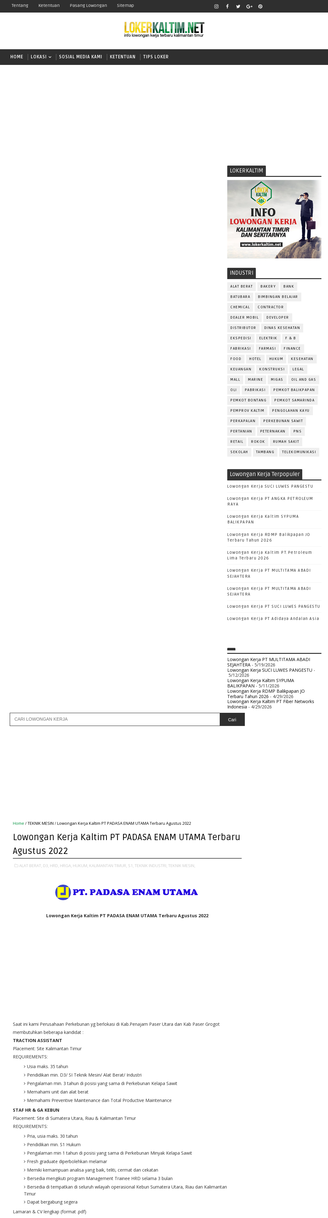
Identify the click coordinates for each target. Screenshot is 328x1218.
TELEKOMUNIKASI (299, 453)
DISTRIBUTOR (243, 329)
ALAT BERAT (241, 287)
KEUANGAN (240, 370)
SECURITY (239, 1098)
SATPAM (258, 1087)
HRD (285, 994)
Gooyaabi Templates (118, 1208)
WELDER (260, 1129)
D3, (46, 316)
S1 (236, 865)
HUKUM (276, 360)
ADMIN (236, 942)
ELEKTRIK (268, 339)
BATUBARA (240, 298)
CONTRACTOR (271, 308)
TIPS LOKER (156, 57)
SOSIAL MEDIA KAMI (80, 57)
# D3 (63, 689)
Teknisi (299, 1118)
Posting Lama (203, 764)
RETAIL (236, 443)
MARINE (255, 381)
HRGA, (66, 316)
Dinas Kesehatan (282, 329)
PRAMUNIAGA (302, 1036)
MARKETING (241, 1015)
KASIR (267, 1005)
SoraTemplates (46, 1208)
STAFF (236, 1108)
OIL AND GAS (303, 381)
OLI (233, 391)
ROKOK (258, 443)
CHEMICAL (240, 308)
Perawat (239, 1067)
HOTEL (255, 360)
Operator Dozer (248, 1036)
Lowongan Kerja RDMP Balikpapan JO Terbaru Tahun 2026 (266, 695)
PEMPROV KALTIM (247, 412)
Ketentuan (49, 5)
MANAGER (290, 1005)
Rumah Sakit (286, 443)
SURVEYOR (260, 1108)
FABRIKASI (240, 349)
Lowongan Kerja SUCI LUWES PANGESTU (270, 487)
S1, (131, 316)
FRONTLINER (242, 994)
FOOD (235, 360)
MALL (235, 381)
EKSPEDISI (240, 339)
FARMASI (267, 349)
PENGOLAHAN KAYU (291, 412)
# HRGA (99, 689)
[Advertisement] (164, 113)
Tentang (20, 5)
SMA (238, 876)
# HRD (80, 689)
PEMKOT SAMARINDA (294, 401)
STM (238, 909)
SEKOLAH (239, 453)
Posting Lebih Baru (33, 764)
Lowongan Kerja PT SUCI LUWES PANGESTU (273, 608)
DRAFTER (269, 974)
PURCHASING (285, 1056)
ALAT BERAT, (30, 316)
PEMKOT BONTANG (248, 401)
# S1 (188, 689)
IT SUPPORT (242, 1005)
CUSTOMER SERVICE (250, 963)
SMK (239, 887)
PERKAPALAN (242, 422)
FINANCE (292, 349)
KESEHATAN (302, 360)
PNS (297, 432)
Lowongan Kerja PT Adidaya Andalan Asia (273, 620)
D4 (237, 832)
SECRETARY (285, 1087)
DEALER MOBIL (244, 318)
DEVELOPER (277, 318)
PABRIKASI (255, 391)
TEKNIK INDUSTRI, (151, 316)
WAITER (237, 1129)
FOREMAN (300, 984)
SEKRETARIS (269, 1098)
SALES (236, 1087)
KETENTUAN (123, 57)
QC (259, 1067)
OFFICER (294, 1015)
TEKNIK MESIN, (181, 316)
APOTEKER (291, 942)
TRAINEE (275, 1118)
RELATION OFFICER (288, 1067)
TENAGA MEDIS (244, 1118)
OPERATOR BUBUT (276, 1025)
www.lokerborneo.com (250, 1163)
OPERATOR (240, 1025)
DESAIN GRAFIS (292, 963)
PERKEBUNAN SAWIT (283, 422)
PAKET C (243, 854)
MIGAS (277, 381)
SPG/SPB (298, 1098)
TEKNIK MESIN (41, 274)
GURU (268, 994)
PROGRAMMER (244, 1046)
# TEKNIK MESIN (48, 696)
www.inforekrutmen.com (252, 1168)
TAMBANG (265, 453)
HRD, (54, 316)
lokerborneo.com (220, 1208)
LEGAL (298, 370)
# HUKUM (122, 689)
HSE (301, 994)
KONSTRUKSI (272, 370)
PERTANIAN (241, 432)
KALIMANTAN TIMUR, (108, 316)
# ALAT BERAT (40, 689)
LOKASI (39, 57)
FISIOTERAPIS (269, 984)
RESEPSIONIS (285, 1077)
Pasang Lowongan (88, 5)
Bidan (286, 953)
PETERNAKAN (273, 432)
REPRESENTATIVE (247, 1077)
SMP (239, 898)
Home (16, 57)
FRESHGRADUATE (253, 843)
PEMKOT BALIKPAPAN (294, 391)
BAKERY (268, 287)
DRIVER (293, 974)
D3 (236, 821)
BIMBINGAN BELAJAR (278, 298)
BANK (288, 287)
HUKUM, (80, 316)
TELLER (285, 1108)
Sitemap (125, 5)
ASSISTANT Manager (251, 953)
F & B (290, 339)
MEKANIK (270, 1015)
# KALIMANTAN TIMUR (157, 689)
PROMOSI (275, 1046)
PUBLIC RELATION (247, 1056)
